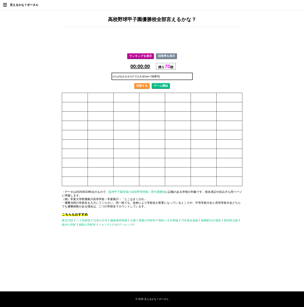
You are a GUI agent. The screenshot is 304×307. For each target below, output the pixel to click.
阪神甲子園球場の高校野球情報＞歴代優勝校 (136, 191)
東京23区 (68, 220)
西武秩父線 (231, 220)
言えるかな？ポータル (24, 4)
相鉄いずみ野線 (168, 220)
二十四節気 (83, 220)
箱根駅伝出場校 (211, 220)
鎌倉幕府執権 (118, 220)
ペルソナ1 (105, 224)
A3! (116, 224)
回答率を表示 (166, 56)
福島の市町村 (87, 224)
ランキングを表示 (140, 56)
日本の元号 (100, 220)
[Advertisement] (152, 40)
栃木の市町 (69, 224)
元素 (133, 220)
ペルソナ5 (127, 224)
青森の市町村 (147, 220)
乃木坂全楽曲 (189, 220)
